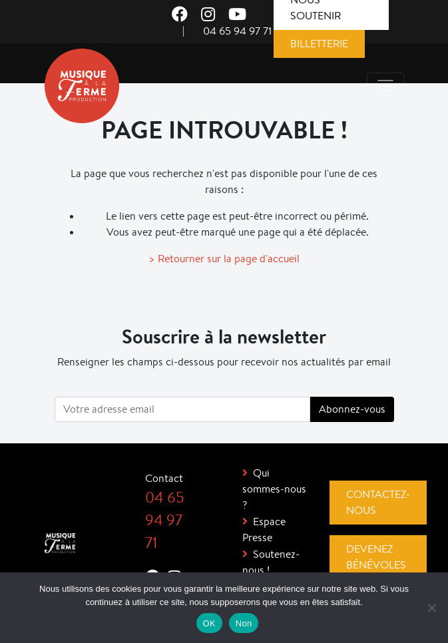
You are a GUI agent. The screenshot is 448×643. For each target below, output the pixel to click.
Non (244, 623)
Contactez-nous (378, 502)
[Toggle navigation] (385, 86)
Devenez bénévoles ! (376, 565)
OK (209, 623)
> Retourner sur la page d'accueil (224, 259)
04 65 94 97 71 (237, 31)
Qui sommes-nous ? (274, 489)
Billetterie (319, 44)
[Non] (431, 607)
